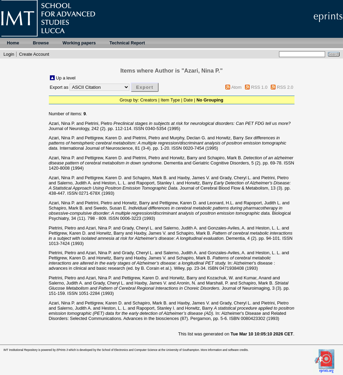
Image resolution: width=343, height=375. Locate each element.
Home (13, 42)
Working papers (79, 42)
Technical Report (127, 42)
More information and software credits (224, 350)
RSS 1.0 (259, 87)
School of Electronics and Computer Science (130, 350)
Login (8, 54)
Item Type (170, 100)
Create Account (34, 54)
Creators (148, 100)
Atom (236, 87)
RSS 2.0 (285, 87)
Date (188, 100)
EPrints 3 (62, 350)
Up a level (66, 78)
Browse (41, 42)
